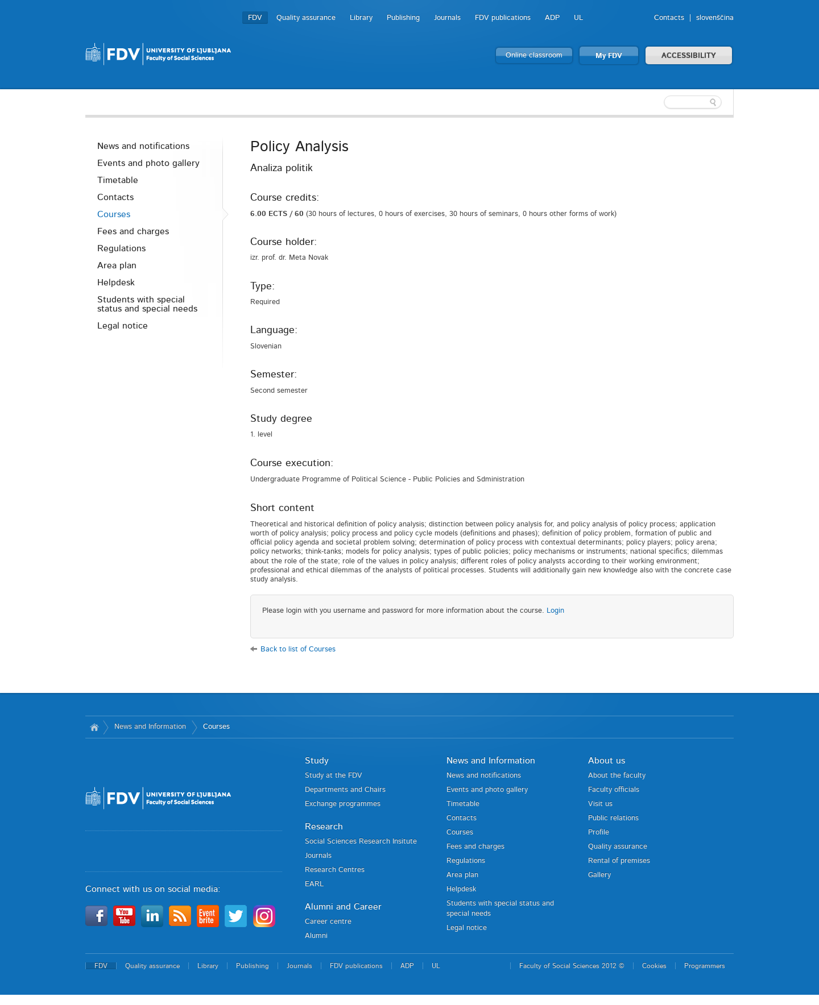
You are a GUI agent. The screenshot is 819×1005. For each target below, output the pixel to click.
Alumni (316, 936)
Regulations (121, 248)
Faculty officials (613, 790)
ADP (552, 18)
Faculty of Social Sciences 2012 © (571, 965)
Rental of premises (619, 861)
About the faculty (617, 775)
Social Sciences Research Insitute (361, 841)
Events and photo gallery (148, 163)
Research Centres (335, 870)
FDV (255, 18)
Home (94, 727)
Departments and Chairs (345, 790)
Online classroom (534, 55)
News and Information (150, 726)
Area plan (116, 265)
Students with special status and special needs (147, 304)
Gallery (599, 875)
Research (324, 826)
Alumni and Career (343, 906)
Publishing (403, 18)
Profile (598, 832)
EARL (314, 884)
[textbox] (660, 102)
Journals (447, 18)
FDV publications (503, 18)
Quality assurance (306, 18)
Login (555, 610)
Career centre (328, 921)
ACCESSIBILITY (688, 56)
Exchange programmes (342, 804)
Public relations (613, 818)
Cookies (654, 965)
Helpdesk (116, 282)
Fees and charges (133, 231)
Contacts (669, 18)
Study (317, 760)
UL (578, 18)
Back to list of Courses (298, 649)
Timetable (117, 180)
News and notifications (143, 146)
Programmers (704, 965)
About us (606, 760)
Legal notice (122, 325)
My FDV (608, 56)
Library (361, 18)
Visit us (600, 804)
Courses (113, 214)
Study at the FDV (333, 775)
